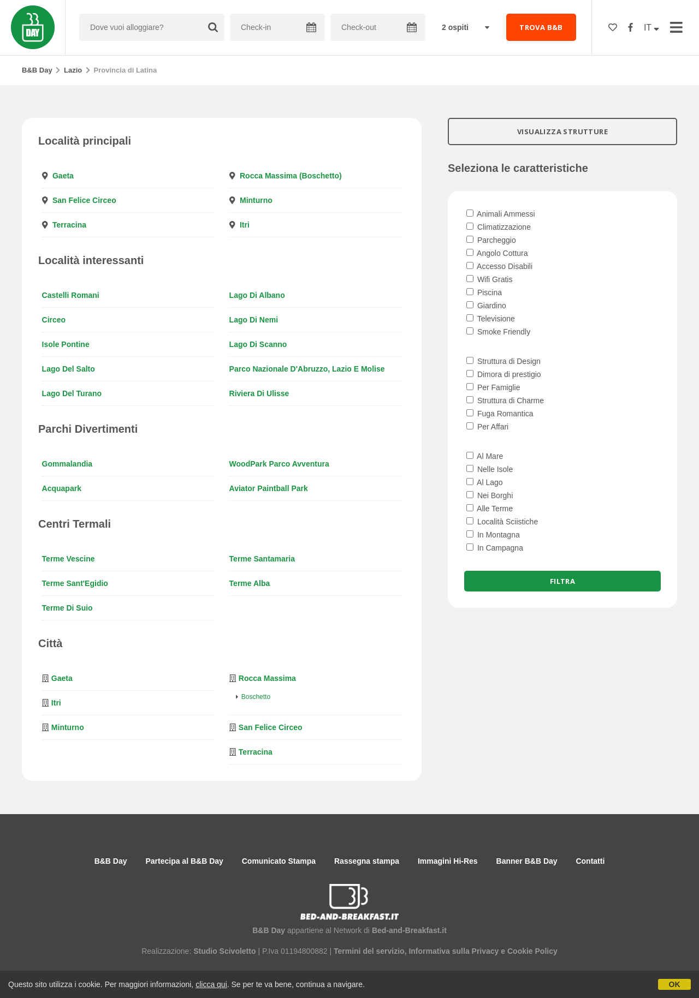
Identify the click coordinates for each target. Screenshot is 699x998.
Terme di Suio (67, 607)
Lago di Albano (257, 295)
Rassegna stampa (366, 861)
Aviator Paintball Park (268, 488)
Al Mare (484, 456)
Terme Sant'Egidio (75, 583)
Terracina (69, 224)
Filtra (562, 581)
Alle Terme (489, 508)
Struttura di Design (503, 361)
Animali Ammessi (500, 214)
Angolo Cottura (497, 253)
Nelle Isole (489, 469)
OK (674, 984)
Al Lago (484, 482)
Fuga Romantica (500, 413)
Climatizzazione (498, 227)
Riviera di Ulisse (259, 393)
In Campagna (494, 547)
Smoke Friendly (498, 331)
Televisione (490, 318)
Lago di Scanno (258, 344)
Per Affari (487, 426)
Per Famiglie (493, 387)
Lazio (73, 70)
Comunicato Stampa (279, 861)
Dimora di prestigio (503, 374)
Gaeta (63, 175)
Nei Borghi (489, 495)
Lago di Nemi (253, 319)
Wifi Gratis (489, 279)
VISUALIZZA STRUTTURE (562, 131)
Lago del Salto (68, 368)
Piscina (484, 292)
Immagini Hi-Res (448, 861)
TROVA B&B (541, 27)
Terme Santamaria (262, 558)
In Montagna (493, 534)
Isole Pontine (66, 344)
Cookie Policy (532, 951)
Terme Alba (249, 583)
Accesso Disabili (499, 266)
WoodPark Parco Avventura (279, 463)
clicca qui (211, 984)
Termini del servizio (369, 951)
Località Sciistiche (502, 521)
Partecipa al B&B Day (184, 861)
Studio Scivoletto (224, 951)
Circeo (54, 319)
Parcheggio (491, 240)
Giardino (486, 305)
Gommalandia (67, 463)
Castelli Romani (70, 295)
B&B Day (37, 70)
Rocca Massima (267, 678)
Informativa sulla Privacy (453, 951)
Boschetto (255, 697)
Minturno (256, 200)
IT (651, 27)
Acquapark (61, 488)
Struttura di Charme (505, 400)
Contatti (590, 861)
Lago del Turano (72, 393)
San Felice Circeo (84, 200)
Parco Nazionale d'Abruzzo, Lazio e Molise (307, 368)
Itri (245, 224)
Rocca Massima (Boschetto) (291, 175)
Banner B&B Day (527, 861)
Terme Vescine (68, 558)
